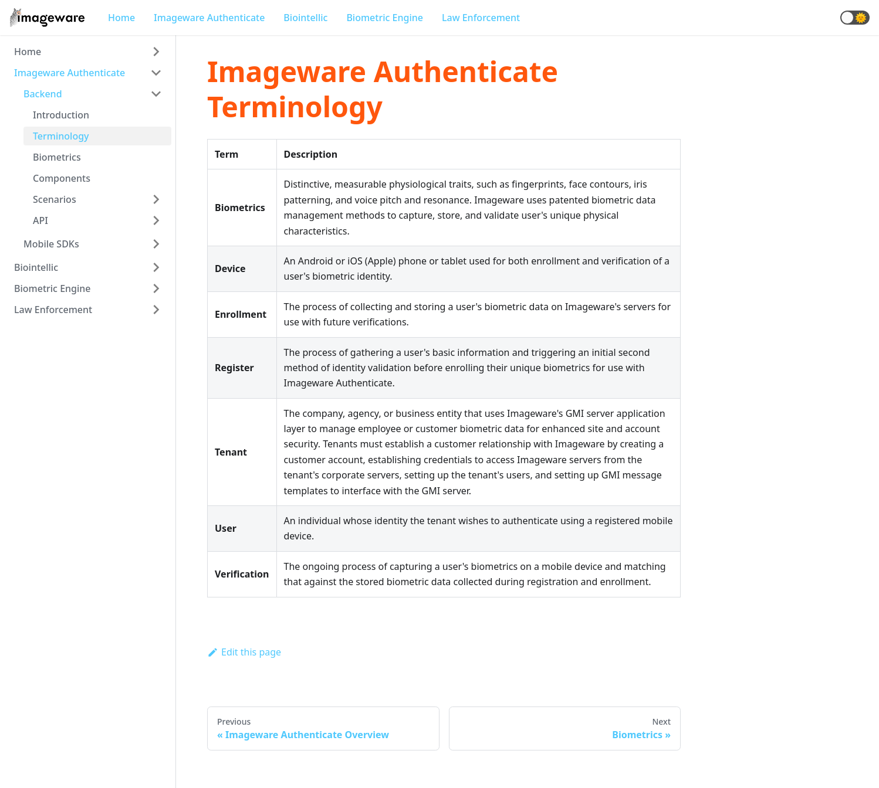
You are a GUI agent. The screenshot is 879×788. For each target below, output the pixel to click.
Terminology (61, 136)
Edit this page (244, 652)
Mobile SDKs (51, 243)
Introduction (61, 114)
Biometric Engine (384, 17)
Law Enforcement (481, 17)
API (40, 220)
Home (121, 17)
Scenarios (54, 199)
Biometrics (57, 157)
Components (61, 178)
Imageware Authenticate (209, 17)
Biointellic (305, 17)
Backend (42, 93)
